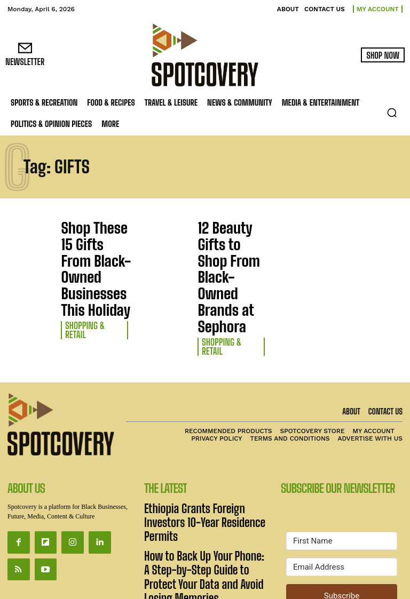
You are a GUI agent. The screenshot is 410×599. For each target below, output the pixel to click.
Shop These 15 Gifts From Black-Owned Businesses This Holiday (93, 238)
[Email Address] (341, 477)
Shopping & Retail (89, 263)
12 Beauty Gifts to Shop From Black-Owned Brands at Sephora (227, 238)
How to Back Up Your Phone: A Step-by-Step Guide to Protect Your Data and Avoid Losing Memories (200, 452)
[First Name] (341, 451)
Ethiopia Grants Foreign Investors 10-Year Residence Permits (202, 422)
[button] (392, 112)
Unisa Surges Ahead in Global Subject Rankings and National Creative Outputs (202, 489)
